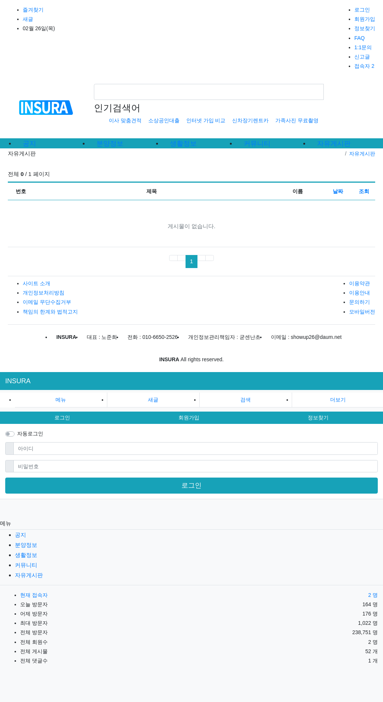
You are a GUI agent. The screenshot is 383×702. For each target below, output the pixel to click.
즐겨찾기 (33, 10)
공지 (20, 535)
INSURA (18, 381)
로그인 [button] (62, 418)
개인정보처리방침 (43, 293)
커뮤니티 (26, 565)
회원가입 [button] (188, 418)
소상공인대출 (164, 120)
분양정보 (26, 545)
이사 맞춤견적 (125, 120)
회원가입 (364, 19)
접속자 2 (364, 66)
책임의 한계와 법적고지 (50, 312)
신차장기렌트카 (250, 120)
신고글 (362, 57)
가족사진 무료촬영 (297, 120)
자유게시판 (362, 154)
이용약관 (359, 283)
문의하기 (359, 302)
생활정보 (26, 555)
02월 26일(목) (39, 28)
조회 (364, 191)
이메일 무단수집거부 (47, 302)
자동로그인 (30, 434)
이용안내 (359, 293)
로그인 (362, 10)
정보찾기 (364, 28)
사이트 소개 (36, 283)
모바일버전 (362, 312)
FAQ (359, 38)
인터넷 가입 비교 (206, 120)
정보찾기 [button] (318, 418)
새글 (28, 19)
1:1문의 (363, 47)
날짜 (338, 191)
